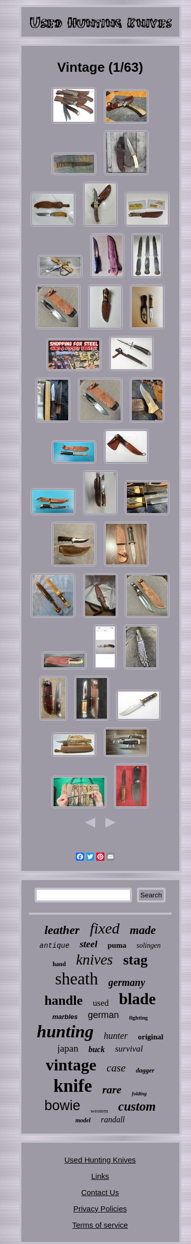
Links (100, 1176)
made (143, 930)
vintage (71, 1065)
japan (68, 1048)
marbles (65, 1017)
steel (88, 944)
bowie (62, 1105)
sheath (76, 979)
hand (59, 964)
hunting (65, 1031)
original (150, 1037)
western (99, 1111)
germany (126, 982)
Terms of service (100, 1225)
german (103, 1015)
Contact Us (100, 1192)
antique (55, 946)
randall (113, 1119)
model (83, 1120)
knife (72, 1086)
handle (63, 1000)
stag (135, 960)
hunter (116, 1036)
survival (129, 1049)
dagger (145, 1070)
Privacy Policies (100, 1208)
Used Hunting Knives (99, 1159)
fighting (138, 1017)
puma (116, 945)
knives (94, 959)
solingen (148, 945)
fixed (104, 928)
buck (97, 1049)
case (115, 1068)
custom (137, 1106)
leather (61, 930)
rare (112, 1089)
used (100, 1003)
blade (137, 999)
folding (139, 1093)
